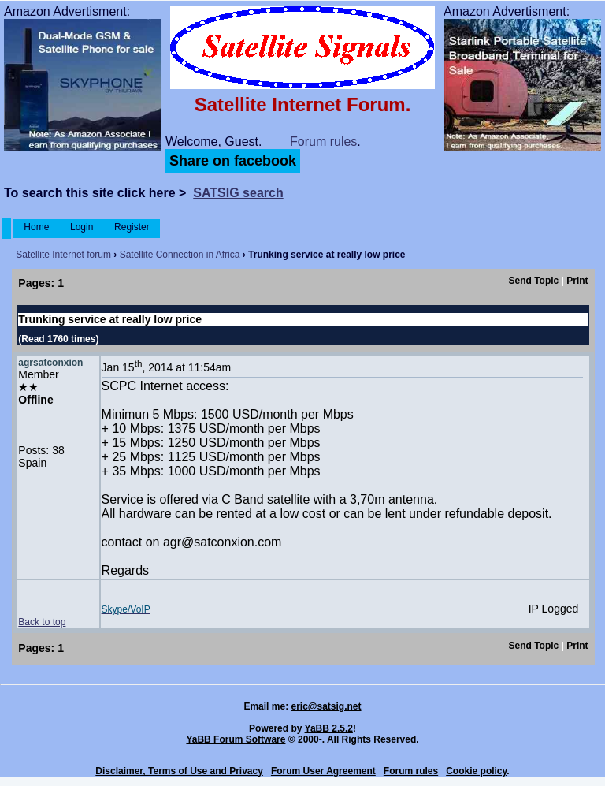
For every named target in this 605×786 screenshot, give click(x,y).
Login (82, 227)
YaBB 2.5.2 (329, 728)
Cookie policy (476, 771)
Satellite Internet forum (63, 254)
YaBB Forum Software (235, 739)
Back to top (41, 622)
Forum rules (323, 141)
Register (132, 227)
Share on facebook (232, 161)
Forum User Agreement (323, 771)
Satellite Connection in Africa (180, 254)
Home (36, 227)
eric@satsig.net (326, 706)
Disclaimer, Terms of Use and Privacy (179, 771)
